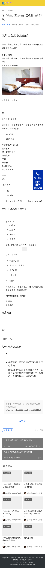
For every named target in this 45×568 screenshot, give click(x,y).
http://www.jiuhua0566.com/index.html (22, 564)
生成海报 (7, 430)
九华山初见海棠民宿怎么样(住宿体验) (12, 539)
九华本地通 (6, 25)
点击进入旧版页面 (21, 562)
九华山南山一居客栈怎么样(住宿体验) (12, 485)
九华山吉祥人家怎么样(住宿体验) (33, 485)
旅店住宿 (35, 25)
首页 (3, 10)
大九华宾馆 (28, 538)
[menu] (41, 3)
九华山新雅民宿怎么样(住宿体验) (12, 512)
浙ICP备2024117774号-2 (32, 558)
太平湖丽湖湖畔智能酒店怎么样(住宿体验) (33, 512)
